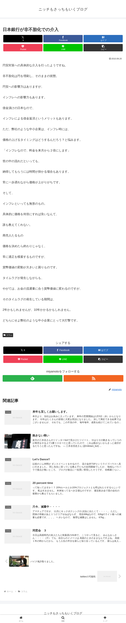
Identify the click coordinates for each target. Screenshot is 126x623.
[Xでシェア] (22, 38)
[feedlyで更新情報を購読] (32, 378)
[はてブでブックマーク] (103, 38)
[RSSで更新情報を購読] (93, 378)
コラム (8, 335)
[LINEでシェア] (63, 47)
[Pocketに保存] (22, 47)
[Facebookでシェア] (63, 38)
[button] (103, 47)
